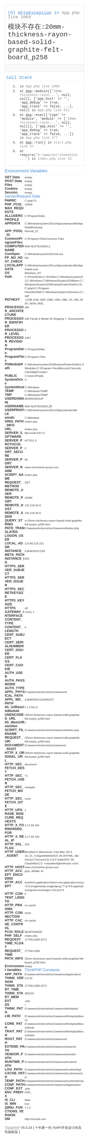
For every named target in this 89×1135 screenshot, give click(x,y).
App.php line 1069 (43, 87)
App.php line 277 (41, 138)
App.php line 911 (54, 111)
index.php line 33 (55, 159)
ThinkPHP (12, 1128)
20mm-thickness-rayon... (42, 94)
